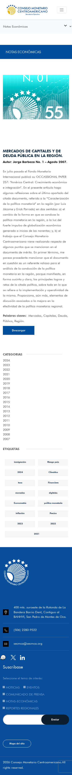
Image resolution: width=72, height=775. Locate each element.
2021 (36, 533)
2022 (53, 523)
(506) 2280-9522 (25, 630)
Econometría (20, 503)
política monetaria (53, 503)
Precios (53, 513)
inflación (20, 513)
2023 (20, 523)
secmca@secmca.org (28, 643)
